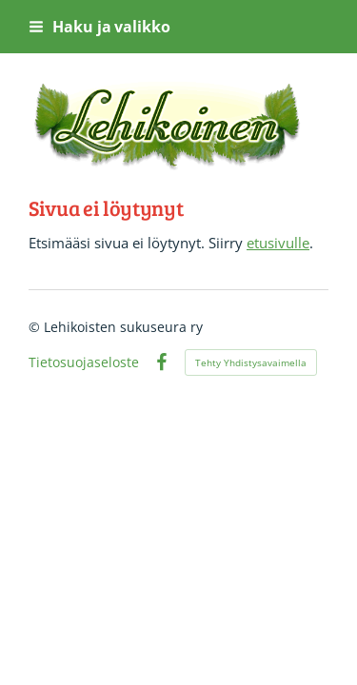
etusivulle (278, 242)
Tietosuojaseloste (84, 362)
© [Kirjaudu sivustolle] (36, 327)
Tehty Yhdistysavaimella (251, 362)
